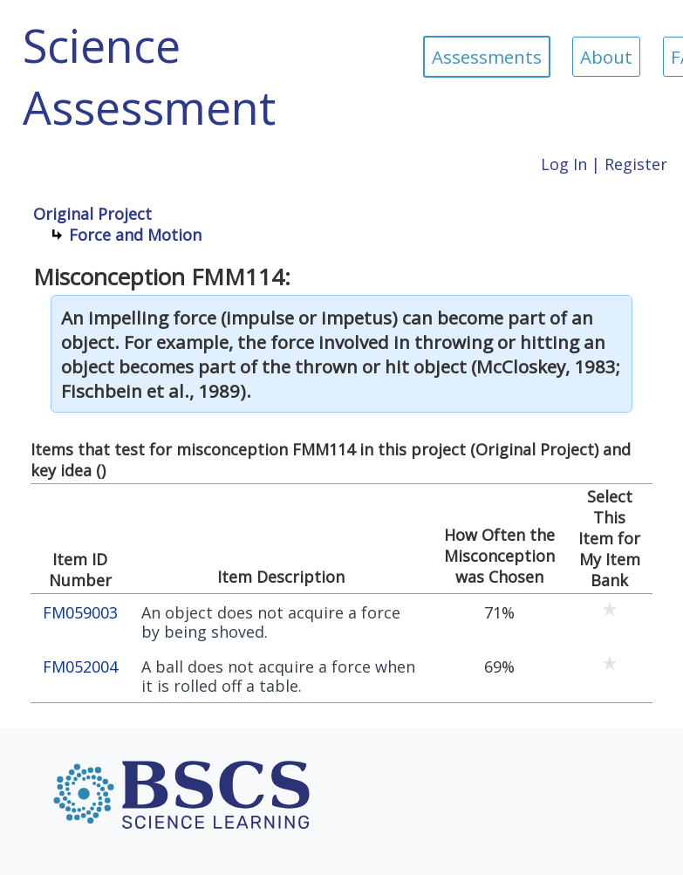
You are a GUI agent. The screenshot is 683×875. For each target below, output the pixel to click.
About (606, 56)
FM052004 (80, 667)
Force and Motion (135, 234)
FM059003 (80, 613)
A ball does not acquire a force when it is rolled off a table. (278, 676)
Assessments (487, 56)
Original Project (92, 213)
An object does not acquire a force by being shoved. (270, 622)
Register (635, 164)
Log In (564, 164)
